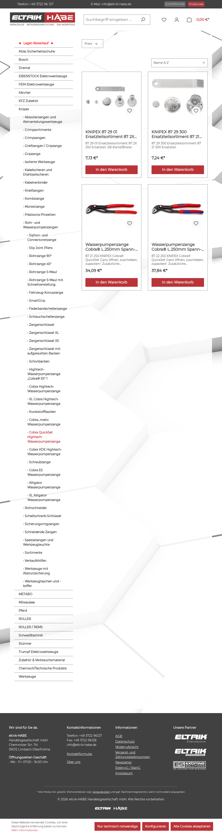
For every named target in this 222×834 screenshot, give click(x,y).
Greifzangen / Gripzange (43, 146)
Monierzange (34, 207)
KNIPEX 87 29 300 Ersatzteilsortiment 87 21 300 (175, 134)
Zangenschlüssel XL (44, 333)
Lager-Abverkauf (36, 43)
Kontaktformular (79, 754)
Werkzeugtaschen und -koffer (42, 583)
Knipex (24, 109)
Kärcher (25, 93)
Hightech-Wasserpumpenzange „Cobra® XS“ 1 (43, 374)
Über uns (73, 762)
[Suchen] (144, 20)
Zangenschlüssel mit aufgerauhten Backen (43, 351)
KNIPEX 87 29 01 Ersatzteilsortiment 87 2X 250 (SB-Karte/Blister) (109, 134)
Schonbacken (39, 361)
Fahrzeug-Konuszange (46, 293)
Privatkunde (196, 4)
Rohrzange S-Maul (43, 272)
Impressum (124, 773)
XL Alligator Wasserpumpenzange (43, 497)
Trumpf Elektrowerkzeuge (38, 652)
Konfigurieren (155, 826)
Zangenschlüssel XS (44, 341)
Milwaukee (27, 602)
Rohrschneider (36, 508)
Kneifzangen (34, 191)
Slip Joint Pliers (40, 248)
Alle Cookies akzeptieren (191, 826)
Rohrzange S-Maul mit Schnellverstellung (45, 282)
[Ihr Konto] (177, 19)
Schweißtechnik (31, 635)
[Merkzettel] (165, 19)
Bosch (23, 60)
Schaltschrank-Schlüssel (43, 516)
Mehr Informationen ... (26, 830)
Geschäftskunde (174, 3)
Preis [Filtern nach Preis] (91, 43)
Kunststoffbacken (42, 412)
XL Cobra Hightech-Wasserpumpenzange (43, 401)
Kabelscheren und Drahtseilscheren (37, 172)
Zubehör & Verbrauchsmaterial (42, 660)
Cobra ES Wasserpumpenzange (43, 472)
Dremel (24, 68)
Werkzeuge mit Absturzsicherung (36, 571)
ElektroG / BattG (127, 768)
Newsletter (123, 762)
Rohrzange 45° (40, 264)
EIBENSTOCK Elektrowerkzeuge (43, 76)
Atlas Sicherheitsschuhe (37, 51)
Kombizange (34, 199)
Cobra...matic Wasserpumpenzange (43, 422)
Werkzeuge (27, 677)
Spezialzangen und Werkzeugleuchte (38, 542)
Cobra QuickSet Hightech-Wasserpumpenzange (43, 436)
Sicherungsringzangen (42, 524)
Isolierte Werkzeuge (40, 162)
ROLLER (25, 619)
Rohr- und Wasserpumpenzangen (40, 225)
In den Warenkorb (111, 170)
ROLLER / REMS (31, 627)
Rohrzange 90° (40, 256)
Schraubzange (40, 462)
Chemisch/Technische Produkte (43, 668)
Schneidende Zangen (41, 532)
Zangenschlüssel (41, 325)
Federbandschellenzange (48, 309)
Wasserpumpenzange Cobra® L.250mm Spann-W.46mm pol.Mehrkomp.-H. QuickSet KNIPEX (177, 247)
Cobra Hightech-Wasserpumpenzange (43, 389)
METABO (25, 594)
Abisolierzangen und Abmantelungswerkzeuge (42, 119)
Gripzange (32, 154)
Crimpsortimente (38, 130)
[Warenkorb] (198, 19)
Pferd (23, 611)
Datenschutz (125, 741)
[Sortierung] (179, 62)
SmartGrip (37, 301)
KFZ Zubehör (28, 101)
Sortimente (33, 553)
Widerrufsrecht (127, 747)
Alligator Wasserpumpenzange (43, 485)
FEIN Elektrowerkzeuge (36, 84)
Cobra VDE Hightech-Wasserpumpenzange (44, 452)
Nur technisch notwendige (117, 826)
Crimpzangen (35, 138)
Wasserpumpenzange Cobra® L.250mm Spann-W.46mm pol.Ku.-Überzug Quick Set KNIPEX (110, 247)
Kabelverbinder (36, 183)
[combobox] (111, 20)
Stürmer (25, 644)
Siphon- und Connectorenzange (41, 237)
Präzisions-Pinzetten (40, 215)
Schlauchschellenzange (46, 317)
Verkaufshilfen (35, 561)
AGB (118, 736)
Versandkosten (101, 791)
